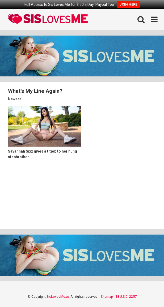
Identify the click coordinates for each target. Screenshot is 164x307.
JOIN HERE (128, 4)
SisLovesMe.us (58, 297)
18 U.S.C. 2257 (126, 297)
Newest (14, 99)
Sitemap (107, 297)
